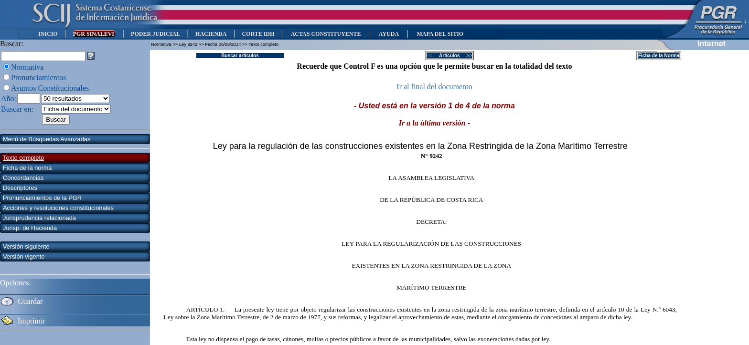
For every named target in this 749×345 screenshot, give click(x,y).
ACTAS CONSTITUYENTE (325, 34)
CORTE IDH (258, 34)
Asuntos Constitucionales (50, 88)
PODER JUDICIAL (155, 34)
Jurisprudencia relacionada (39, 217)
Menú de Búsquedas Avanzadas (46, 139)
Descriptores (20, 187)
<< (432, 55)
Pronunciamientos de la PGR (42, 197)
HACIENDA (210, 34)
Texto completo (23, 157)
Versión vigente (24, 256)
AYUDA (388, 34)
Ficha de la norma (27, 167)
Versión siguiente (26, 246)
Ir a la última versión (432, 123)
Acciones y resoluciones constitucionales (58, 207)
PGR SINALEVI (94, 34)
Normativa (27, 67)
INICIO (48, 34)
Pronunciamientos (38, 77)
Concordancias (23, 177)
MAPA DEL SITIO (440, 34)
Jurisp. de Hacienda (30, 227)
